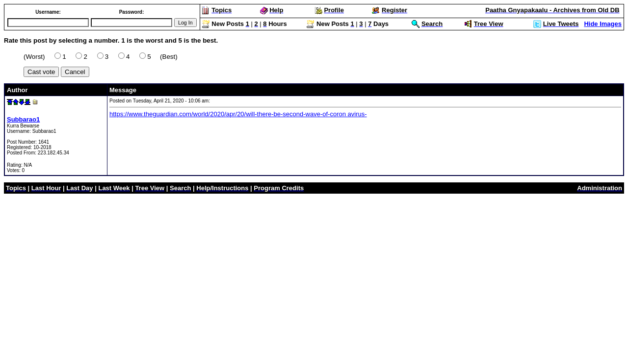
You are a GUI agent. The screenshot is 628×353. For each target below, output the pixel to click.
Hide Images (603, 23)
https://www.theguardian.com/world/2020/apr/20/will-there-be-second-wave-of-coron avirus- (238, 114)
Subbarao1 (23, 119)
